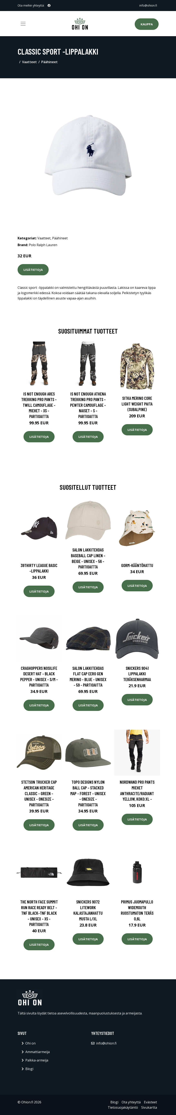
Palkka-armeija (36, 1060)
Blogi (29, 1069)
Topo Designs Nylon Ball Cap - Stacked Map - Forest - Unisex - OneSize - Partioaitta (88, 793)
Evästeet (150, 1102)
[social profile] (49, 5)
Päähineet (49, 62)
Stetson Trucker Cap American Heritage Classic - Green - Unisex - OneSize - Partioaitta (39, 793)
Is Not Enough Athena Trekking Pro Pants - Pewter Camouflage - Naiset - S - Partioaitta (88, 405)
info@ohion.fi (148, 5)
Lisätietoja (33, 270)
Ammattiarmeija (37, 1052)
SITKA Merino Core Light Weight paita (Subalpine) (137, 404)
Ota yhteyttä (131, 1102)
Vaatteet (29, 62)
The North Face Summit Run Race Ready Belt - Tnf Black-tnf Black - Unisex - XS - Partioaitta (39, 913)
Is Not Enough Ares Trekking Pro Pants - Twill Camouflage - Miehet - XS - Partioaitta (39, 405)
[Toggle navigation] (23, 24)
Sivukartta (149, 1107)
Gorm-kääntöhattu (137, 565)
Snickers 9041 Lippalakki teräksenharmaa (137, 674)
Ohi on (30, 1043)
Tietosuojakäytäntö (123, 1107)
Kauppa (147, 24)
